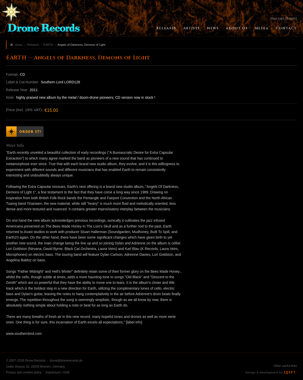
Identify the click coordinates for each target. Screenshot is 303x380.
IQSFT (290, 372)
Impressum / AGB (57, 372)
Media (262, 28)
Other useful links (285, 366)
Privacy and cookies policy (24, 372)
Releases (166, 28)
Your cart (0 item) (283, 18)
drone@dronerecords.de (66, 360)
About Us (237, 28)
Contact (286, 28)
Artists (191, 28)
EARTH (48, 44)
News (213, 28)
